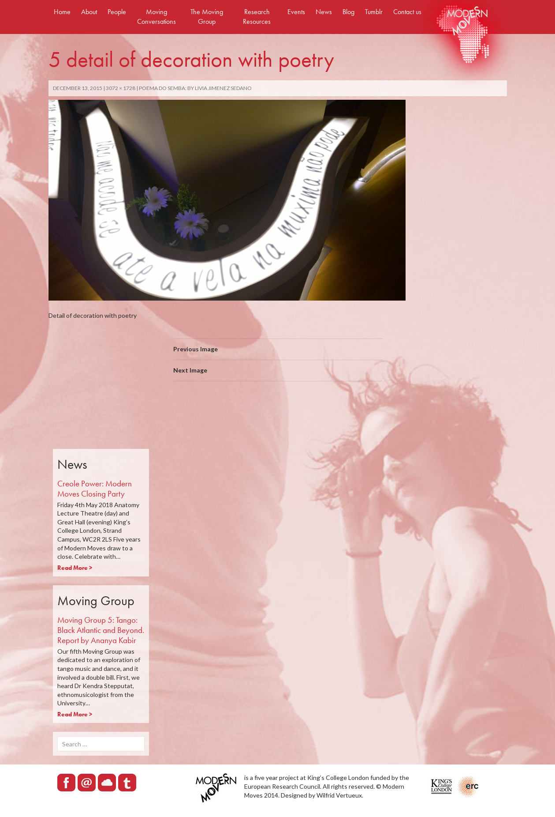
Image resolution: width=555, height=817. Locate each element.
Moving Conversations (156, 16)
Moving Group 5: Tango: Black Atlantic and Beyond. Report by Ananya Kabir (100, 630)
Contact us (407, 11)
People (117, 11)
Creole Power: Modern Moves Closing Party (94, 488)
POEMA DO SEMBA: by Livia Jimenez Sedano (195, 88)
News (324, 11)
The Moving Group (206, 16)
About (89, 11)
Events (296, 11)
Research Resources (257, 16)
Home (62, 11)
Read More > (74, 568)
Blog (348, 11)
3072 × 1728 (120, 88)
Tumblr (374, 11)
